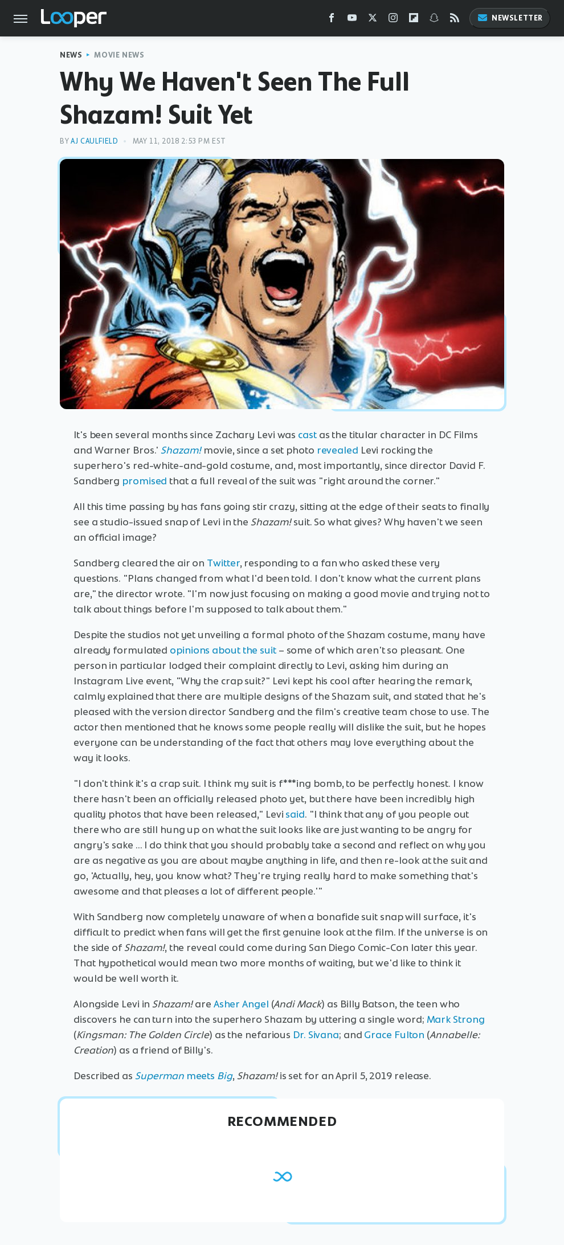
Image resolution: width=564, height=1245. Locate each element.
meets (183, 1076)
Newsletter (510, 18)
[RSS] (454, 20)
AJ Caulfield (94, 141)
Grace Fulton (394, 1035)
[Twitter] (372, 20)
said (295, 814)
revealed (337, 450)
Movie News (119, 55)
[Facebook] (331, 20)
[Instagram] (393, 20)
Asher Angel (241, 1004)
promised (144, 481)
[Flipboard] (413, 20)
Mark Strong (456, 1019)
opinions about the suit (223, 650)
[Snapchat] (434, 20)
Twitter (223, 563)
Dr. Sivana (316, 1035)
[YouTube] (352, 20)
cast (307, 435)
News (71, 55)
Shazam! (181, 450)
